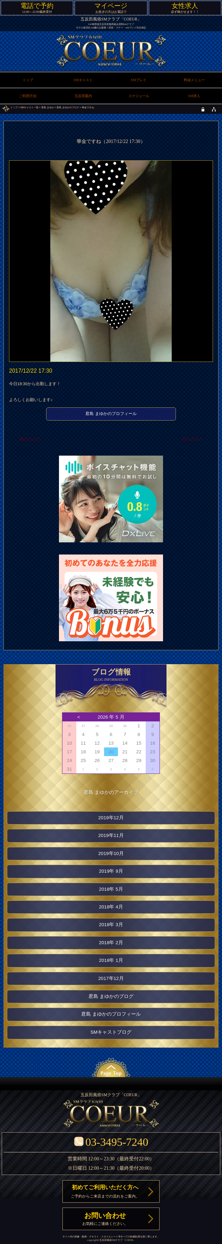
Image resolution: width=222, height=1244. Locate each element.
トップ (14, 107)
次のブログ (191, 439)
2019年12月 (110, 817)
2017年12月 (110, 978)
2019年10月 (110, 853)
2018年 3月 (111, 924)
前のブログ (30, 439)
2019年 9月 (111, 871)
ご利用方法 (27, 96)
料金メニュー (194, 80)
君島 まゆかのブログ (68, 107)
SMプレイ (138, 80)
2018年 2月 (111, 942)
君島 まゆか (47, 107)
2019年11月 (110, 835)
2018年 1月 (111, 960)
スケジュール (138, 96)
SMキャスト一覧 (29, 107)
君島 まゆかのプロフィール (110, 414)
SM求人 (194, 96)
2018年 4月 (111, 906)
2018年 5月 (111, 889)
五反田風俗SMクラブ (111, 1240)
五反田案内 (83, 96)
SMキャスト (83, 80)
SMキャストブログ (111, 1032)
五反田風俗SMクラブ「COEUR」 (111, 19)
